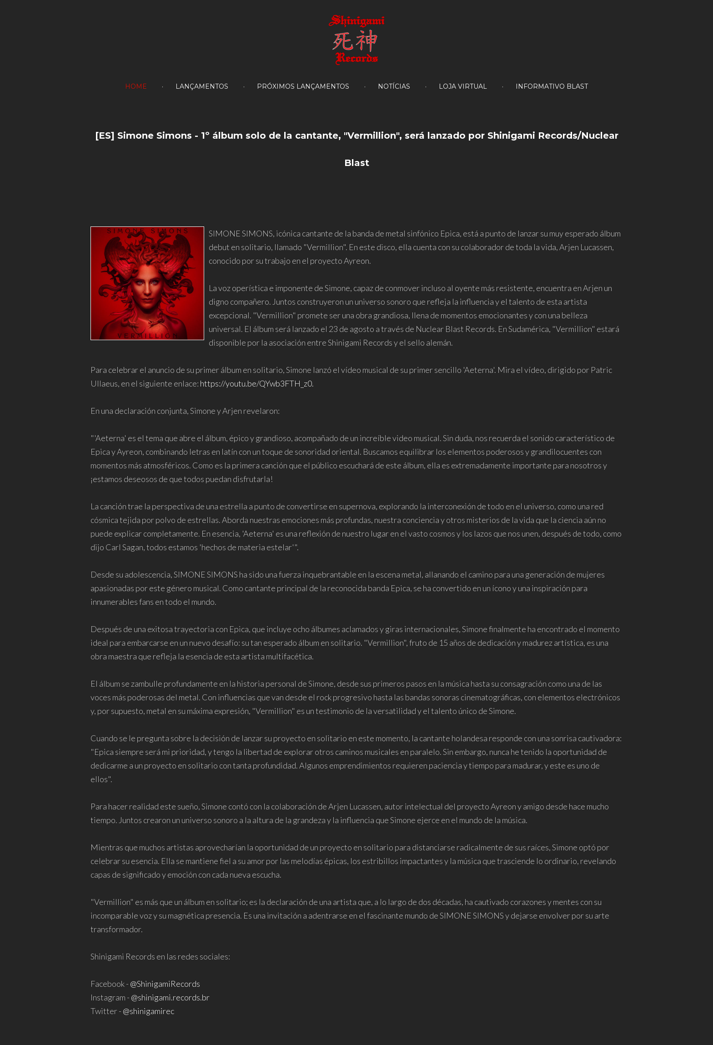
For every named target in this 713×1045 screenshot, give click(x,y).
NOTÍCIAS (394, 86)
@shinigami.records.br (170, 997)
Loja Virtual (463, 86)
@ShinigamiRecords (165, 984)
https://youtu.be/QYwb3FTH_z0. (257, 383)
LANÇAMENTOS (202, 86)
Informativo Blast (552, 86)
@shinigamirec (148, 1011)
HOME (136, 86)
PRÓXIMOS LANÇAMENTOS (303, 86)
